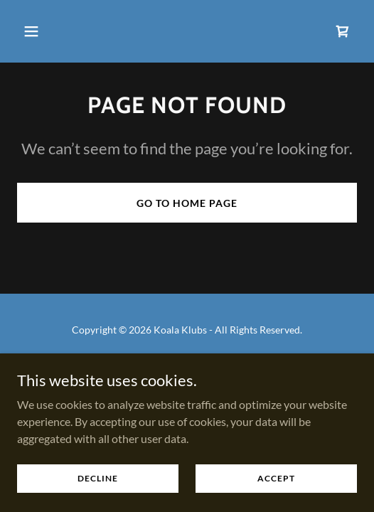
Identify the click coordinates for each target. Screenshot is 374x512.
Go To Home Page (187, 203)
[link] (342, 31)
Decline (98, 478)
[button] (42, 31)
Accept (276, 478)
